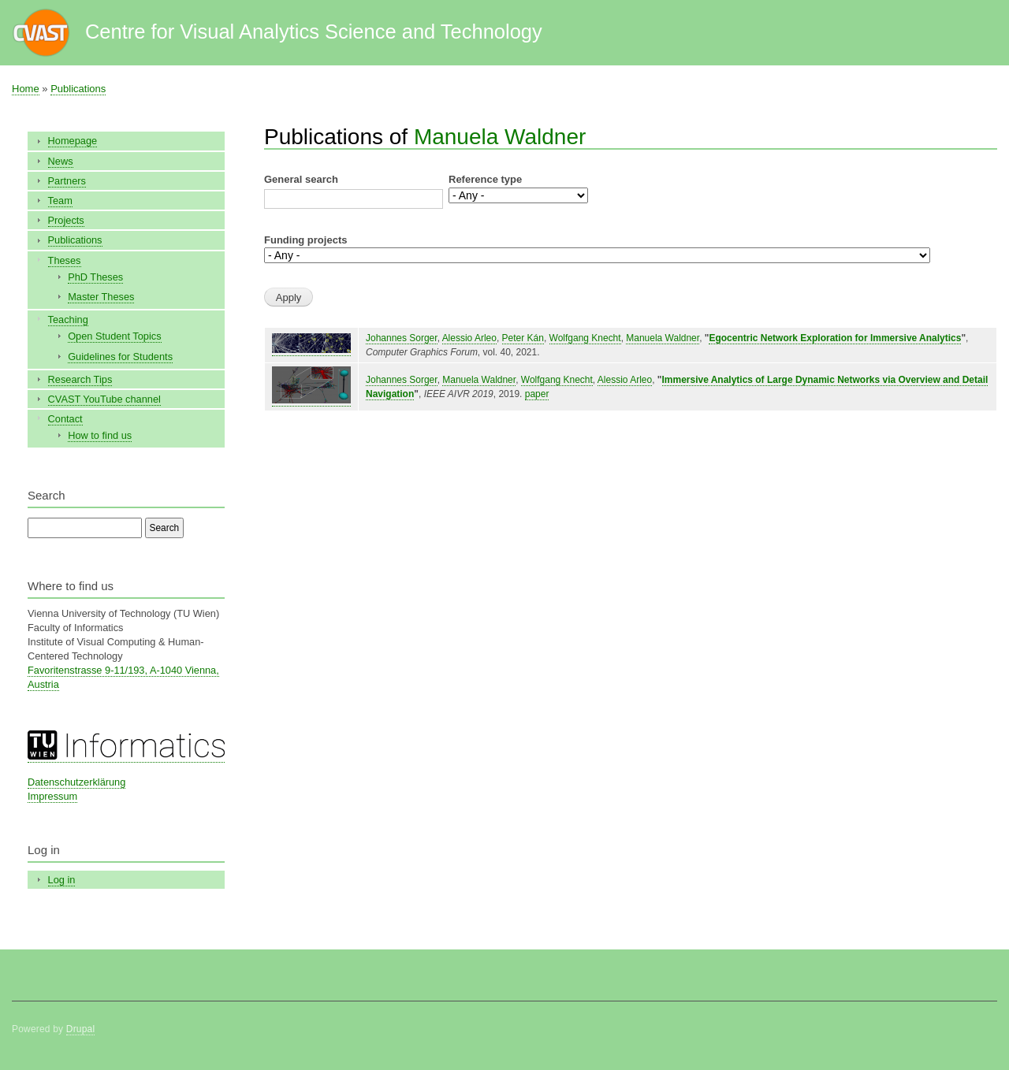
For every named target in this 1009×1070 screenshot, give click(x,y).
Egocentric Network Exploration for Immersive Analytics (835, 338)
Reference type (485, 179)
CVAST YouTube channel (104, 399)
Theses (64, 260)
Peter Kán (523, 338)
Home (25, 89)
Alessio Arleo (469, 338)
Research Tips (80, 379)
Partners (67, 181)
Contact (65, 419)
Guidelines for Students (120, 356)
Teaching (68, 319)
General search (301, 179)
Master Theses (101, 297)
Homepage (73, 141)
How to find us (100, 435)
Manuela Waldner (500, 136)
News (60, 161)
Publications (78, 89)
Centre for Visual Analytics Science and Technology (313, 31)
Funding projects (305, 240)
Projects (66, 220)
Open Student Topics (114, 336)
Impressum (52, 796)
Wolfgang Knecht (585, 338)
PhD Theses (95, 277)
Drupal (80, 1029)
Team (60, 200)
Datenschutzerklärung (76, 782)
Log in (62, 880)
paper (537, 393)
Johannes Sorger (401, 338)
